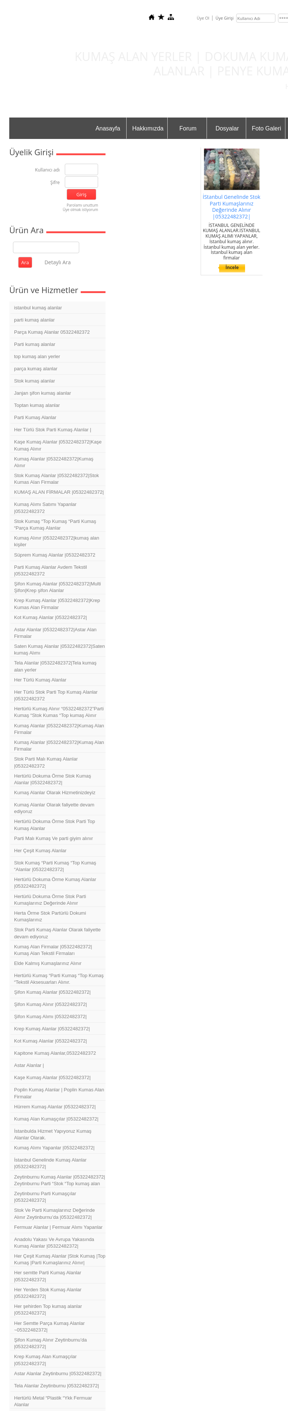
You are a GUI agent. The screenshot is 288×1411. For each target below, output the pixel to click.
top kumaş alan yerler (37, 356)
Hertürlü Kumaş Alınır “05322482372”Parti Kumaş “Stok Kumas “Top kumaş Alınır (59, 712)
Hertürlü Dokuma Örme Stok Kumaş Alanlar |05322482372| (52, 779)
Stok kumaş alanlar (34, 381)
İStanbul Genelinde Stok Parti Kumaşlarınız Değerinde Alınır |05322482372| (232, 206)
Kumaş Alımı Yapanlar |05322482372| (54, 1147)
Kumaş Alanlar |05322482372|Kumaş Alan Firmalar (59, 729)
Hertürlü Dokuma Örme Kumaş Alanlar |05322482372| (55, 883)
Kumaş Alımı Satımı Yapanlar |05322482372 (45, 507)
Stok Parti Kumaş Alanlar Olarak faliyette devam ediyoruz (57, 933)
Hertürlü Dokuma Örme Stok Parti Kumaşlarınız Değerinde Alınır (50, 900)
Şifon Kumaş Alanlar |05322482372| (52, 992)
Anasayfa (108, 128)
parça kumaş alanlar (35, 368)
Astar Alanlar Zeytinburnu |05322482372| (57, 1373)
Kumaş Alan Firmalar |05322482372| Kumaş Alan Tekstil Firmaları (53, 950)
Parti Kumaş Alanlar (35, 417)
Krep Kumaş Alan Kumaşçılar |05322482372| (45, 1360)
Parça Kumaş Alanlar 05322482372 (52, 332)
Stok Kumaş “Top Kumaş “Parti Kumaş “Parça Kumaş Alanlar (55, 524)
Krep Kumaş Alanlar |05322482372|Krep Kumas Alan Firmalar (57, 604)
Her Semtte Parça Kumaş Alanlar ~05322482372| (49, 1326)
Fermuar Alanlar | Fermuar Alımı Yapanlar (58, 1227)
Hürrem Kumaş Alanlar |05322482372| (55, 1106)
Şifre (55, 183)
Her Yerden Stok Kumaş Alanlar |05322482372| (47, 1293)
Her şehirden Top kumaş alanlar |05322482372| (48, 1309)
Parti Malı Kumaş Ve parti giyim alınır (53, 838)
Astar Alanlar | (29, 1065)
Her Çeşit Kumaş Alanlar (40, 850)
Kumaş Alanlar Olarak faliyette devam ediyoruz (54, 808)
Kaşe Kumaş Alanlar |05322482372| (52, 1077)
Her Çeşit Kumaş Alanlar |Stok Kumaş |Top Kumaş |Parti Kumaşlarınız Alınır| (60, 1259)
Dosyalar (227, 128)
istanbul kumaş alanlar (38, 307)
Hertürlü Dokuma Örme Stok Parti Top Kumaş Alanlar (54, 825)
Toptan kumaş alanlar (37, 405)
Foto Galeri (266, 128)
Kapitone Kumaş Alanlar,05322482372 (55, 1053)
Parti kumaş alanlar (34, 344)
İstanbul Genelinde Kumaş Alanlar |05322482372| (50, 1163)
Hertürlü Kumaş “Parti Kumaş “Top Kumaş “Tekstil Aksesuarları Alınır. (59, 979)
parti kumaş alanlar (34, 320)
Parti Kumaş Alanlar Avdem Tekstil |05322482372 (50, 570)
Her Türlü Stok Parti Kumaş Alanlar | (52, 429)
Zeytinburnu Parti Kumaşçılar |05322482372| (45, 1197)
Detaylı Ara (57, 262)
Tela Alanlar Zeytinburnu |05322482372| (56, 1385)
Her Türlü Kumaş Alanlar (40, 680)
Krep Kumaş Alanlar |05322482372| (52, 1028)
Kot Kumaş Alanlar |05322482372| (50, 617)
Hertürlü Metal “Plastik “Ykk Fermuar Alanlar (53, 1401)
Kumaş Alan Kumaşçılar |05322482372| (56, 1119)
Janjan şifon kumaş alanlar (42, 393)
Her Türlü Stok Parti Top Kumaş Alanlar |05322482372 (56, 695)
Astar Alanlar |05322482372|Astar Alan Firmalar (55, 633)
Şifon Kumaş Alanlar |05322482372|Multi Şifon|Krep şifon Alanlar (57, 587)
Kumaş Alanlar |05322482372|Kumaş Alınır (53, 462)
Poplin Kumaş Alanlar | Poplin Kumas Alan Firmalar (59, 1093)
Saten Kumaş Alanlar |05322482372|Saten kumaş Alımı (59, 649)
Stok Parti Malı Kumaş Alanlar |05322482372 (46, 762)
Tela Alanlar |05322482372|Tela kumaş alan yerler (55, 666)
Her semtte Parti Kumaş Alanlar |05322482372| (47, 1276)
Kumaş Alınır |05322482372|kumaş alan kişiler (56, 541)
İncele (232, 267)
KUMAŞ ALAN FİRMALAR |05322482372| (59, 492)
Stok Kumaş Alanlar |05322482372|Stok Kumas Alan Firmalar (56, 479)
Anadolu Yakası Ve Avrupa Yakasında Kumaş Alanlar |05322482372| (54, 1243)
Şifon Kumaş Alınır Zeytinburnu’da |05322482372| (50, 1343)
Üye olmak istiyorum (80, 209)
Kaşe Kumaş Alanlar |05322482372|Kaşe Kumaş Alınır (58, 445)
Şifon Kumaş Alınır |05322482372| (50, 1004)
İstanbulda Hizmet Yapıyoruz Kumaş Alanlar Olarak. (52, 1134)
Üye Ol (203, 18)
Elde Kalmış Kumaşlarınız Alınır (47, 963)
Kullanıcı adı (47, 170)
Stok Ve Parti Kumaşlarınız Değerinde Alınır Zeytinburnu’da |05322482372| (54, 1213)
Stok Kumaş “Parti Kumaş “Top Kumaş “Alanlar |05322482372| (55, 866)
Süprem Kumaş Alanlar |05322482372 (54, 555)
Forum (188, 128)
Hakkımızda (147, 128)
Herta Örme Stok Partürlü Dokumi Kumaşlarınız (50, 916)
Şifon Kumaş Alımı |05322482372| (50, 1016)
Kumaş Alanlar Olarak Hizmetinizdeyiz (55, 792)
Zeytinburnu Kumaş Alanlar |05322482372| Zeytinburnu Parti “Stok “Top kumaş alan (59, 1180)
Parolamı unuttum (82, 205)
